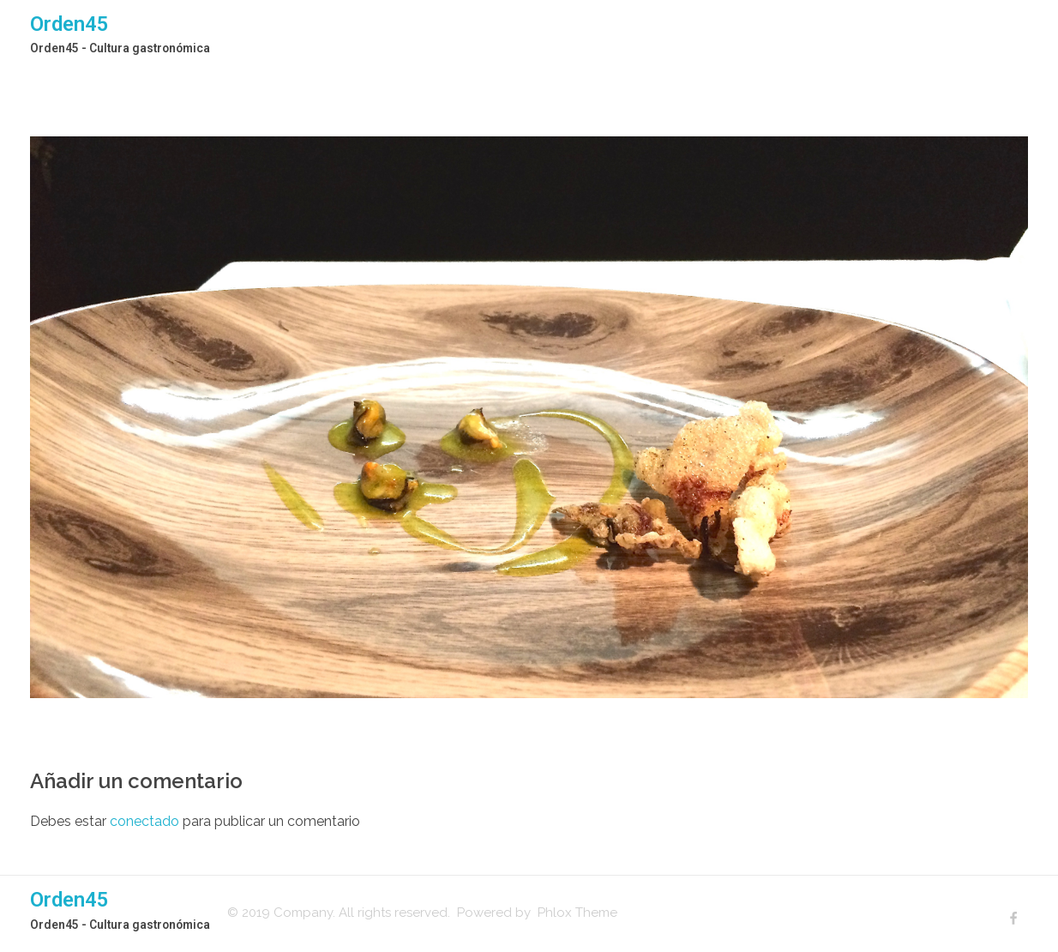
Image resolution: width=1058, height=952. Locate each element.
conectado (144, 821)
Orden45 (69, 24)
